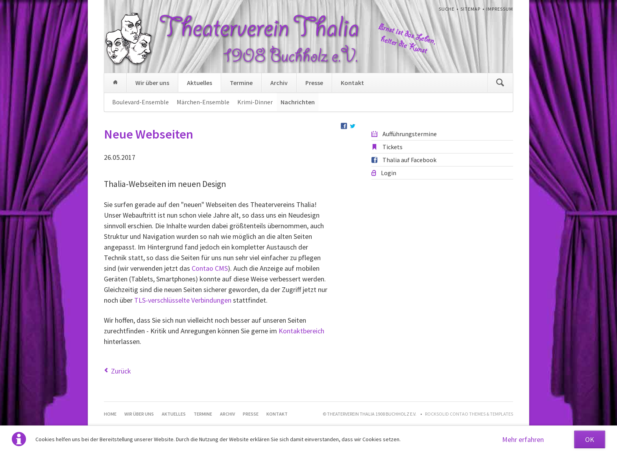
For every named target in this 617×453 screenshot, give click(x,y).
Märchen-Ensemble (203, 102)
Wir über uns (152, 83)
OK (589, 439)
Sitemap (470, 9)
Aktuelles (199, 83)
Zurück (121, 370)
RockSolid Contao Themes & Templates (469, 414)
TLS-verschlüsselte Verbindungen (182, 300)
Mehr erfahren (523, 439)
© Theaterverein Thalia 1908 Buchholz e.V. (369, 414)
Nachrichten (298, 102)
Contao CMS (210, 268)
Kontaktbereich (301, 330)
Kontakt (352, 83)
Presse (314, 83)
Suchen (500, 82)
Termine (241, 83)
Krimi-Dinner (255, 102)
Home (115, 82)
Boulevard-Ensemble (140, 102)
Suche (446, 9)
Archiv (279, 83)
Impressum (499, 9)
